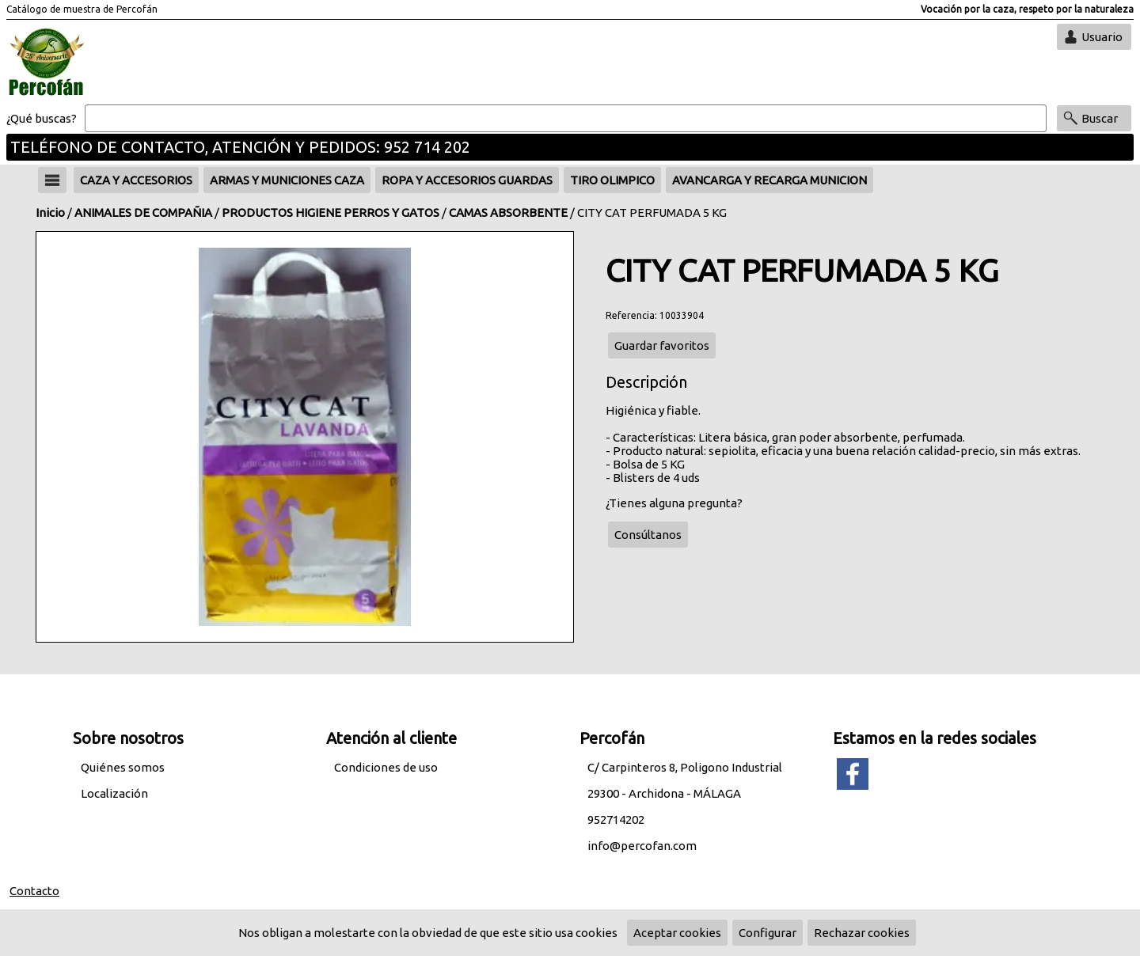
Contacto (34, 890)
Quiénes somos (123, 767)
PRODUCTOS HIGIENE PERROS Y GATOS (330, 212)
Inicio (50, 212)
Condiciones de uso (386, 767)
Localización (114, 793)
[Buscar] (566, 118)
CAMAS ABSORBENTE (508, 212)
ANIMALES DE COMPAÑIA (143, 212)
